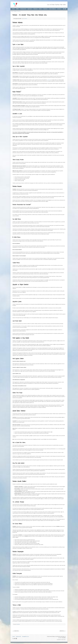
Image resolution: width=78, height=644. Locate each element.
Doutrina (45, 8)
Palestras (35, 8)
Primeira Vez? (23, 8)
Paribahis (15, 11)
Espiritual (30, 8)
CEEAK (17, 8)
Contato (59, 8)
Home (13, 8)
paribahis (49, 79)
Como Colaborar (52, 8)
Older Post (62, 630)
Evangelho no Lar (25, 636)
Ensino (40, 8)
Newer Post (15, 630)
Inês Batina (25, 18)
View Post (18, 11)
